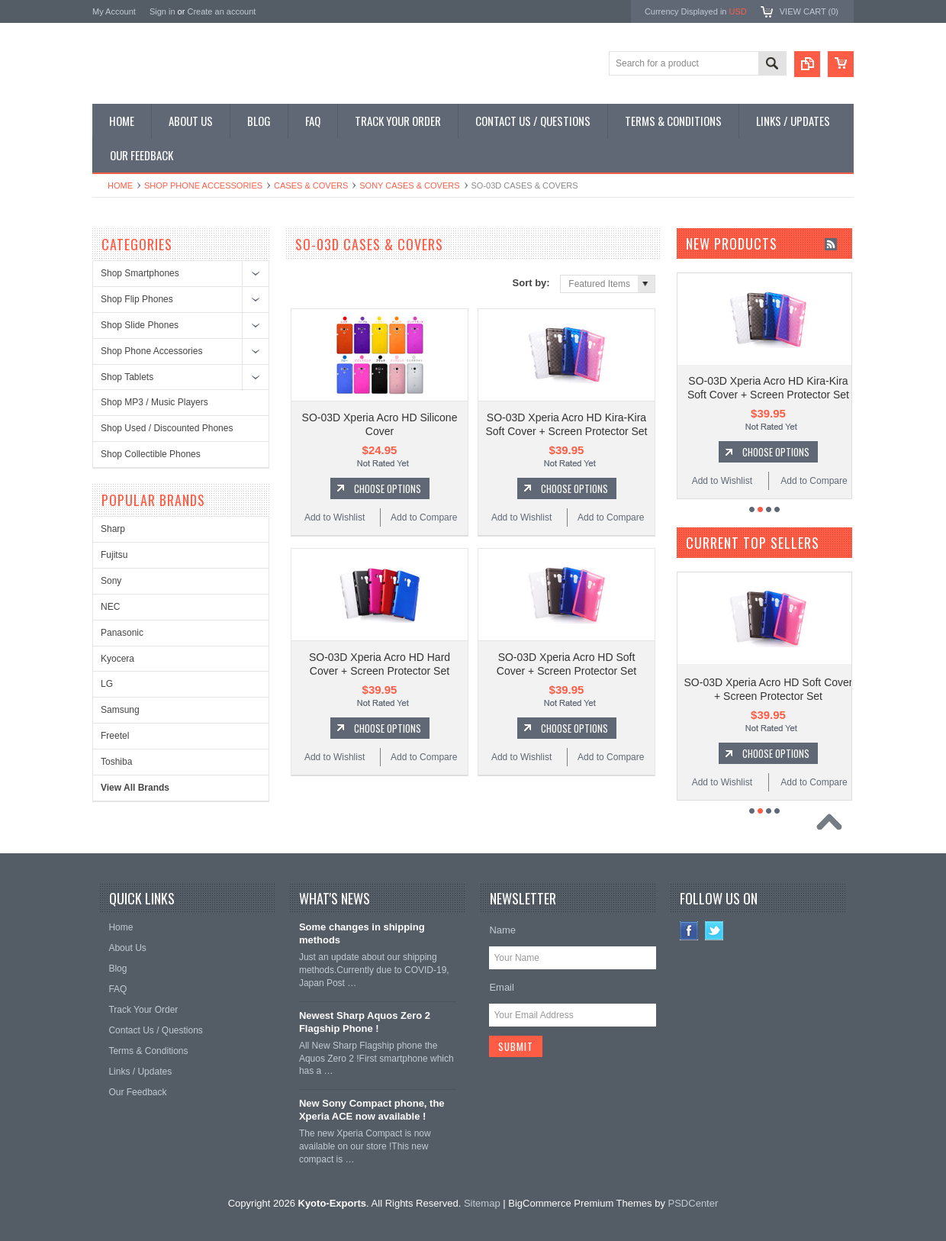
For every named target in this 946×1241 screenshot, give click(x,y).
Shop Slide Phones (140, 325)
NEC (110, 606)
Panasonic (122, 632)
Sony (111, 580)
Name (502, 918)
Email (501, 976)
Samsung (120, 709)
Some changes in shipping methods (362, 922)
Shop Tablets (127, 377)
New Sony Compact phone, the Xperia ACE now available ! (372, 1098)
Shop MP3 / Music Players (154, 402)
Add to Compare (424, 506)
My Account (114, 11)
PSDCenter (693, 1191)
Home (120, 185)
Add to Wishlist (334, 506)
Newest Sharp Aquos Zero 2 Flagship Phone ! (364, 1010)
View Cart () (809, 11)
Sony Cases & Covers (409, 185)
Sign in (162, 11)
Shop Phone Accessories (203, 185)
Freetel (115, 735)
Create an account (221, 11)
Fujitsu (114, 555)
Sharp (113, 529)
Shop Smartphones (140, 273)
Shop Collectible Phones (151, 454)
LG (107, 684)
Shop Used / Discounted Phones (167, 428)
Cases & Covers (311, 185)
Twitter (714, 919)
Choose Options (387, 477)
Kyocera (117, 658)
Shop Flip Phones (137, 299)
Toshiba (116, 761)
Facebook (689, 919)
